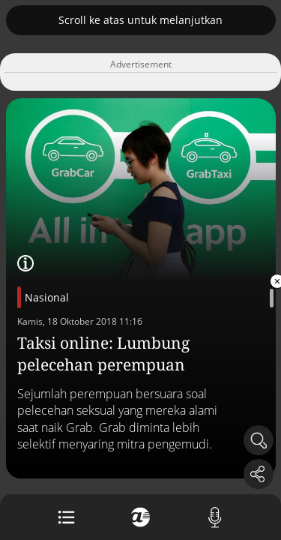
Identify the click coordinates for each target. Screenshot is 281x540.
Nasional (47, 297)
